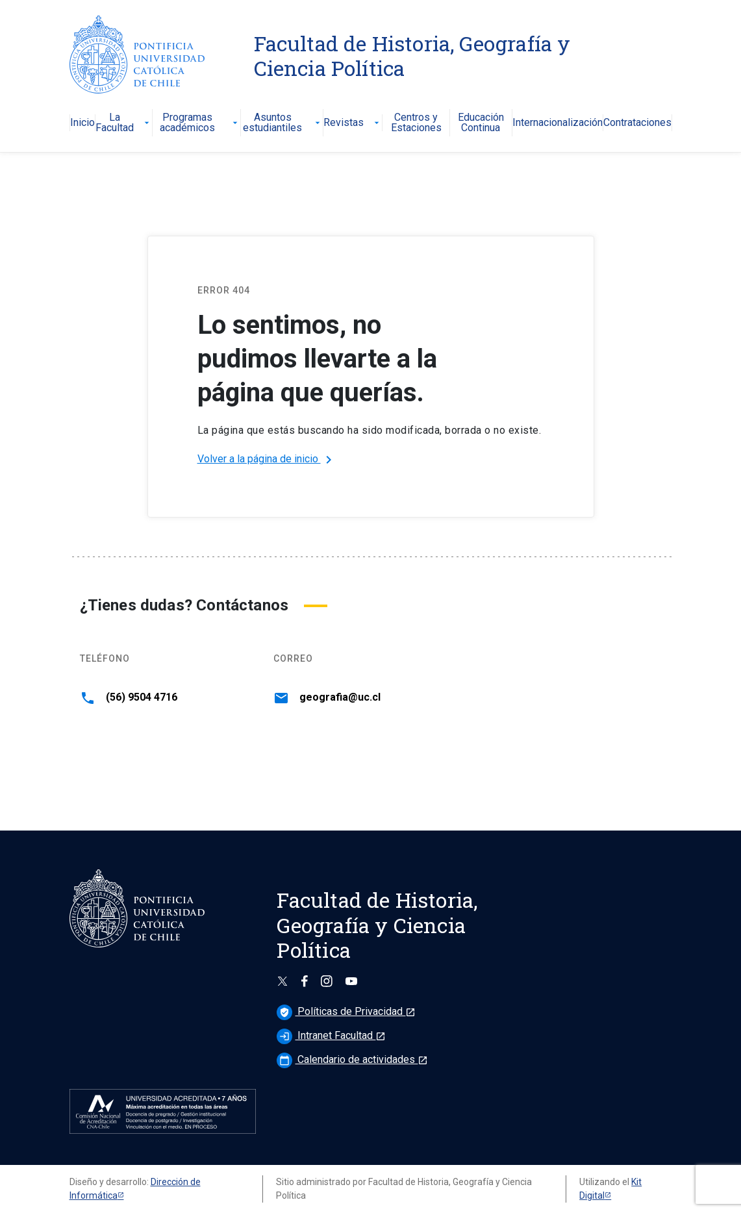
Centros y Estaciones (416, 123)
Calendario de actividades (352, 1059)
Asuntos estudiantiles (283, 123)
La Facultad (123, 123)
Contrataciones (637, 123)
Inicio (82, 123)
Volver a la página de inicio (266, 460)
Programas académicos (200, 123)
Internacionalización (557, 123)
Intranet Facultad (331, 1035)
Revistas (352, 123)
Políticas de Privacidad (346, 1011)
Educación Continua (481, 123)
